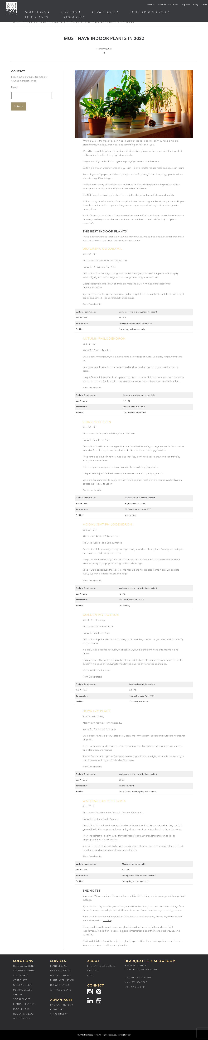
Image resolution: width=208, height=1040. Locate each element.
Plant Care (57, 1009)
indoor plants (123, 941)
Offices (17, 994)
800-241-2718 (144, 977)
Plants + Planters (24, 1004)
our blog (107, 920)
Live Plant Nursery (61, 1005)
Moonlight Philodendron (107, 524)
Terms (120, 1035)
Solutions (35, 12)
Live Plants (37, 17)
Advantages (104, 12)
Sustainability (59, 1014)
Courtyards (21, 975)
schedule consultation (168, 4)
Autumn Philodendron (104, 339)
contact (150, 4)
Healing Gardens (23, 966)
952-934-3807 (137, 987)
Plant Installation (62, 980)
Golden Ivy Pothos (101, 615)
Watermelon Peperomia (104, 801)
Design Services (60, 985)
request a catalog (190, 4)
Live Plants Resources (101, 966)
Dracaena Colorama (102, 249)
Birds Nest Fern (97, 422)
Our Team (93, 970)
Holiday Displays (23, 1014)
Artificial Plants (60, 990)
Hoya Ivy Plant (97, 711)
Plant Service (58, 966)
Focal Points (21, 1009)
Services (69, 12)
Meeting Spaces (22, 990)
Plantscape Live (11, 8)
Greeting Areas (22, 985)
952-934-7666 (139, 982)
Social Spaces (21, 999)
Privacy (127, 1035)
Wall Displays (21, 1018)
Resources (75, 17)
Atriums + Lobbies (23, 970)
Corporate (20, 980)
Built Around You (148, 12)
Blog (90, 975)
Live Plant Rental (61, 970)
